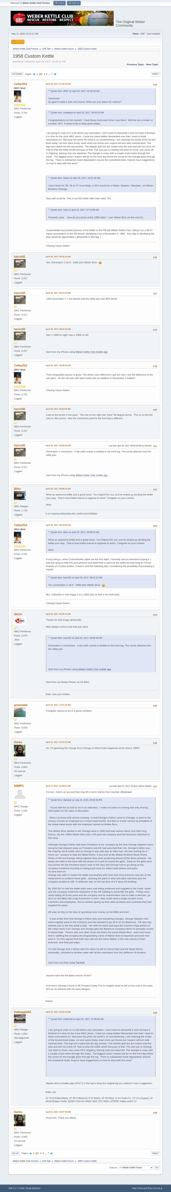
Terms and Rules (145, 1188)
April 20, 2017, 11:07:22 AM (58, 705)
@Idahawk (126, 792)
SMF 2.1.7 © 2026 (16, 1188)
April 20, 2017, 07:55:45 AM (58, 84)
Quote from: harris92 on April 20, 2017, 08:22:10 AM (76, 577)
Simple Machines (33, 1188)
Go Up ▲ (158, 1188)
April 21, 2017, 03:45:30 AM (58, 1012)
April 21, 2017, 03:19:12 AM (58, 742)
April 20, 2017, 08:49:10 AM (58, 365)
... (49, 74)
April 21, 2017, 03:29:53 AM (58, 786)
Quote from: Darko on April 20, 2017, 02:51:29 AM (75, 178)
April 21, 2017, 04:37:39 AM (58, 1112)
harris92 (19, 256)
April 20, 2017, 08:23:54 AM (58, 293)
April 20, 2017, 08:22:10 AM (58, 256)
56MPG (19, 785)
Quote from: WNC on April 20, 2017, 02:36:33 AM (75, 91)
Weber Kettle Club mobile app (92, 352)
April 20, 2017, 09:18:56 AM (58, 525)
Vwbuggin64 (22, 1012)
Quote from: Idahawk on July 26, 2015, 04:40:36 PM (76, 800)
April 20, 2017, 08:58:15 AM (58, 489)
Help (134, 1188)
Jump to (113, 1167)
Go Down (17, 74)
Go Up (15, 1153)
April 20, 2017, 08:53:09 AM (58, 409)
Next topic (152, 64)
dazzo (18, 614)
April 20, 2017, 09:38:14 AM (58, 614)
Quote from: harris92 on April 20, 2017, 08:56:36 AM (76, 638)
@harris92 (82, 237)
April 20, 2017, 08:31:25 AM (58, 329)
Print (155, 74)
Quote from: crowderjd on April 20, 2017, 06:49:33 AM (77, 112)
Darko (18, 742)
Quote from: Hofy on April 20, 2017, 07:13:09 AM (75, 210)
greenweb (21, 705)
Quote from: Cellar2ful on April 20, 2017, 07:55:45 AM (77, 1019)
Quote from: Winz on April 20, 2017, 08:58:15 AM (75, 532)
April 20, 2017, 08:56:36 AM (58, 445)
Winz (17, 488)
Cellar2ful (20, 84)
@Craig (94, 237)
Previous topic (135, 64)
